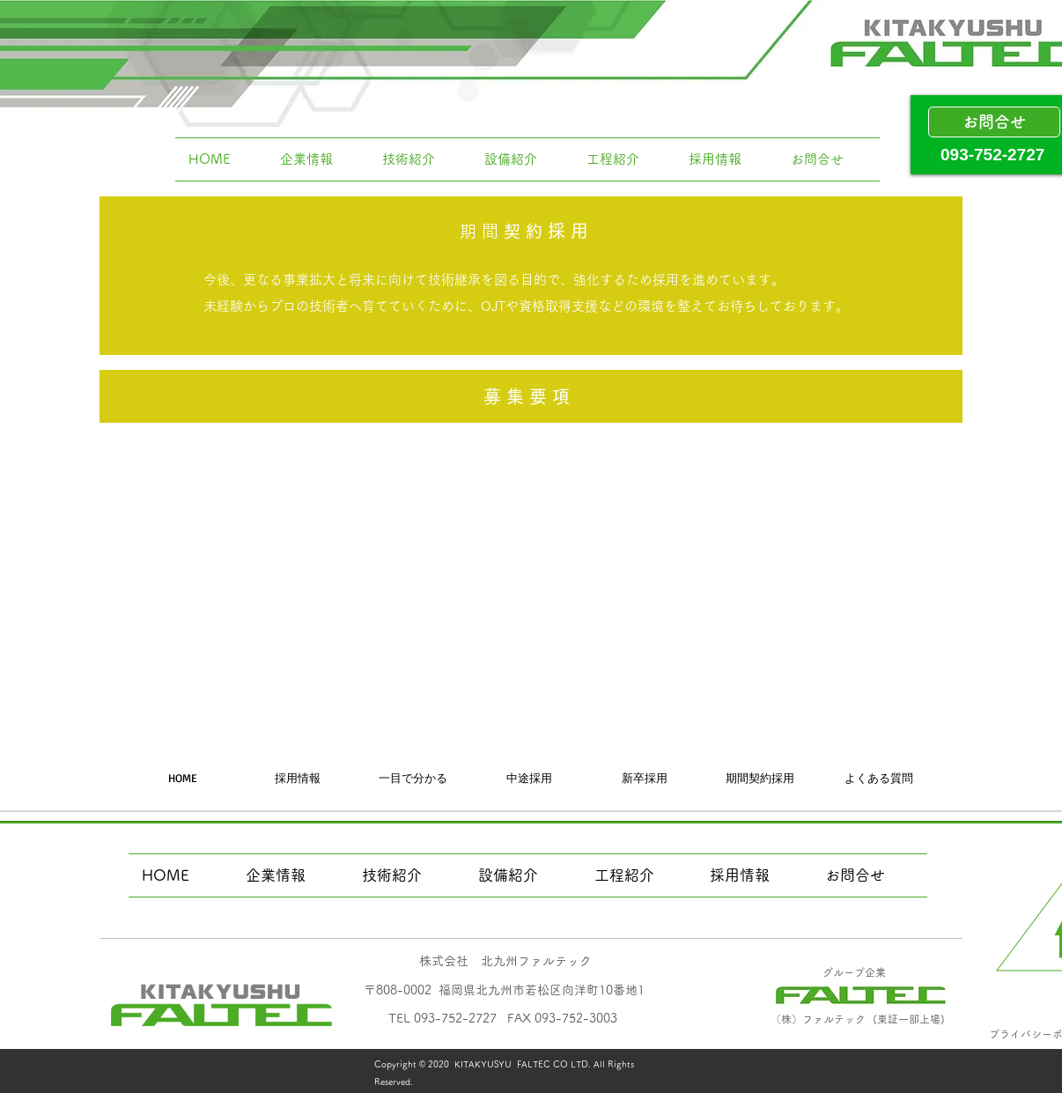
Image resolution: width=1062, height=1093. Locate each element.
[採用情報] (297, 777)
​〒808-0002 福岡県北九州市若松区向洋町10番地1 (504, 990)
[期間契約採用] (760, 777)
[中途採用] (529, 777)
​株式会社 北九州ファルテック (505, 961)
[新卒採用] (644, 777)
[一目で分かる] (413, 777)
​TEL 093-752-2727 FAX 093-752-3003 (502, 1018)
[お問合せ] (994, 122)
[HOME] (182, 777)
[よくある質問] (879, 777)
